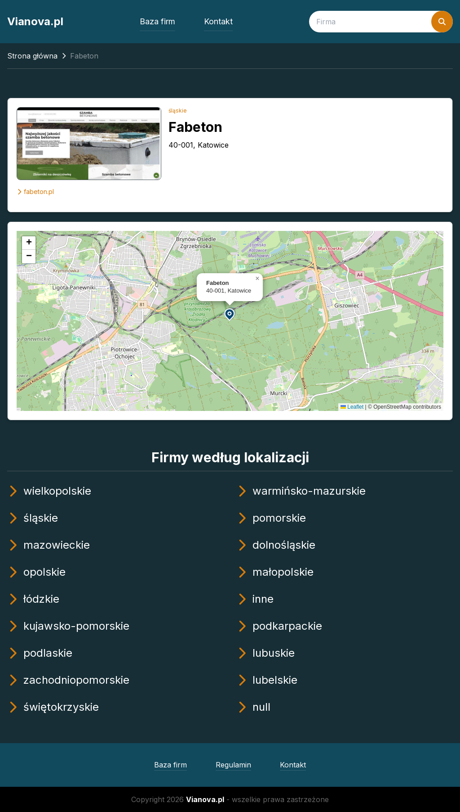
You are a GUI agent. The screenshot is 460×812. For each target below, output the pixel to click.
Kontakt (218, 21)
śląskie (177, 110)
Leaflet (352, 407)
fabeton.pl (35, 191)
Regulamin (233, 764)
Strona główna (32, 55)
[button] (230, 314)
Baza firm (157, 21)
